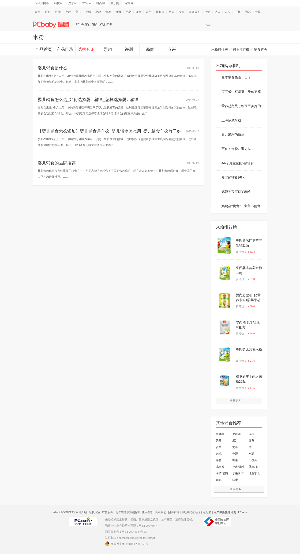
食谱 (118, 12)
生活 (88, 12)
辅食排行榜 (241, 49)
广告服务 (107, 512)
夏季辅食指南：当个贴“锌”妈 (236, 80)
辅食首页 (260, 49)
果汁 (235, 440)
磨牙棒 (220, 434)
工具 (237, 12)
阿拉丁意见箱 (203, 512)
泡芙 (251, 453)
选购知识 (86, 49)
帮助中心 (187, 512)
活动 (207, 12)
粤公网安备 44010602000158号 (126, 543)
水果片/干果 (238, 474)
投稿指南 (134, 512)
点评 (171, 49)
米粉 (102, 24)
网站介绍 (81, 512)
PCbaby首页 (83, 24)
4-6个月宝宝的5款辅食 (237, 163)
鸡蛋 (235, 480)
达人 (217, 12)
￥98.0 (251, 333)
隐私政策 (94, 512)
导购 (107, 49)
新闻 (150, 49)
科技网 (58, 3)
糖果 (235, 460)
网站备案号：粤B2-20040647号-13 (126, 531)
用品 (128, 12)
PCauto (86, 3)
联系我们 (160, 512)
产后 (68, 12)
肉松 (251, 434)
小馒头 (253, 460)
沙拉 (218, 447)
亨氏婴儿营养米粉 (249, 349)
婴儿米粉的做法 (232, 134)
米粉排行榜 (219, 49)
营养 (108, 12)
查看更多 (235, 400)
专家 (181, 12)
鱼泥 (235, 453)
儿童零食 (254, 473)
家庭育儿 (194, 12)
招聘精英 (173, 512)
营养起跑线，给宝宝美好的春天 (241, 108)
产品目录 (64, 49)
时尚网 (100, 3)
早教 (98, 12)
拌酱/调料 (238, 466)
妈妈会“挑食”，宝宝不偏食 (240, 206)
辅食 (95, 24)
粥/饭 (235, 447)
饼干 (251, 447)
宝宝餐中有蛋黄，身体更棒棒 (241, 94)
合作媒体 (121, 512)
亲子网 (115, 3)
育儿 (78, 12)
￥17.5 (251, 387)
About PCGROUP (63, 512)
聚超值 (160, 12)
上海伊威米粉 (231, 120)
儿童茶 (220, 466)
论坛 (227, 12)
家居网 (129, 3)
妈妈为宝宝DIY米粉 (235, 192)
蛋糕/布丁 (255, 466)
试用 (148, 12)
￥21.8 (251, 360)
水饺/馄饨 (222, 473)
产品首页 (43, 49)
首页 (38, 12)
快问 (171, 12)
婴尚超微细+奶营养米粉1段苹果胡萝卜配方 (248, 300)
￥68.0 (251, 306)
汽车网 (72, 3)
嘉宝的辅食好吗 (232, 177)
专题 (258, 12)
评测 (138, 12)
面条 (251, 440)
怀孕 (58, 12)
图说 (248, 12)
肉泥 (218, 453)
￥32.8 (251, 251)
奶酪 (218, 440)
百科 (48, 12)
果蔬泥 (236, 434)
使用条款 (147, 512)
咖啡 (218, 480)
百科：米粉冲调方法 (236, 149)
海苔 (218, 460)
